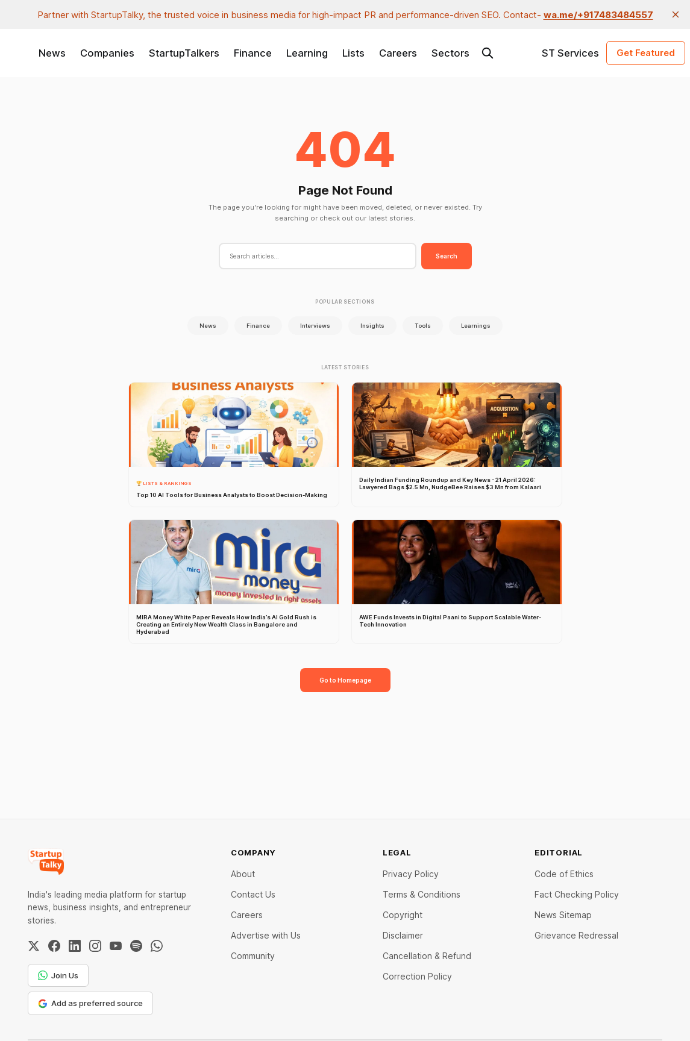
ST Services (570, 53)
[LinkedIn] (75, 946)
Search (446, 256)
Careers (398, 53)
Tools (423, 325)
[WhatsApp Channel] (157, 946)
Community (253, 956)
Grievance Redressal (576, 935)
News (52, 53)
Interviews (315, 325)
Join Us (58, 975)
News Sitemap (563, 915)
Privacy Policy (411, 874)
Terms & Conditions (421, 894)
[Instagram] (95, 946)
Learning (307, 53)
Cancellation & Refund (427, 956)
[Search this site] (487, 53)
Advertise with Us (266, 935)
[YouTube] (116, 946)
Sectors (450, 53)
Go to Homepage (345, 680)
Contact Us (253, 894)
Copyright (402, 915)
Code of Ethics (564, 874)
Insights (372, 325)
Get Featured (645, 52)
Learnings (476, 325)
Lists (353, 53)
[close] (675, 14)
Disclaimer (403, 935)
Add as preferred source (90, 1003)
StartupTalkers (184, 53)
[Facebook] (54, 946)
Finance (253, 53)
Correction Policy (417, 976)
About (243, 874)
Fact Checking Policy (577, 894)
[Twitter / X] (34, 946)
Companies (107, 53)
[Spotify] (136, 946)
